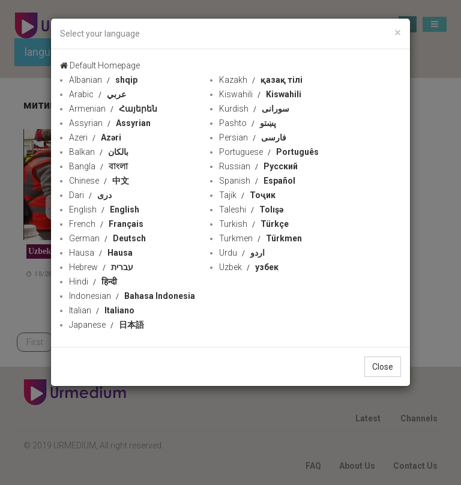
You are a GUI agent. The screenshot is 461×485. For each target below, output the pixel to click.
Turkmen (260, 238)
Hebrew (101, 267)
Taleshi (251, 209)
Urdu (242, 253)
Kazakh (261, 80)
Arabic (97, 94)
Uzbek (249, 267)
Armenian (113, 108)
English (104, 209)
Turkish (254, 224)
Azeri (95, 137)
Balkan (98, 152)
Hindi (93, 281)
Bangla (98, 166)
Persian (252, 137)
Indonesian (132, 296)
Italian (101, 310)
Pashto (247, 123)
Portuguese (269, 152)
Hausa (101, 253)
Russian (258, 166)
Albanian (103, 80)
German (107, 238)
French (106, 224)
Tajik (247, 195)
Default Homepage (100, 65)
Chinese (99, 180)
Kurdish (254, 108)
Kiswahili (260, 94)
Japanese (106, 325)
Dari (90, 195)
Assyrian (110, 123)
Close (382, 367)
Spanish (257, 180)
